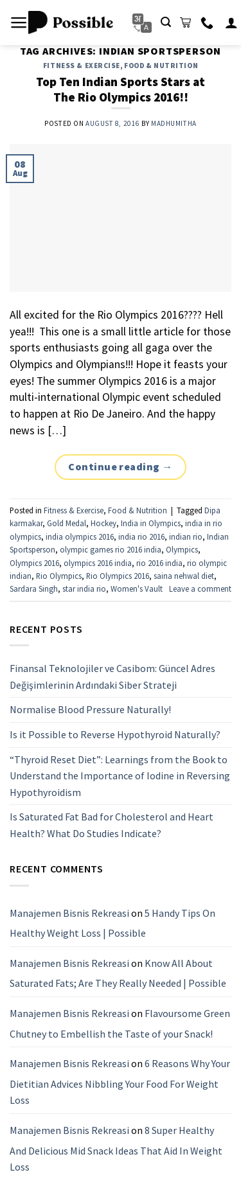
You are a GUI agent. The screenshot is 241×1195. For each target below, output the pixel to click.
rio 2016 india (159, 563)
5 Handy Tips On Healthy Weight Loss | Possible (112, 922)
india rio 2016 (141, 536)
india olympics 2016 (80, 536)
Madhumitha (174, 123)
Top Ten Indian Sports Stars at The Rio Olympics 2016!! (120, 89)
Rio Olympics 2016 (117, 576)
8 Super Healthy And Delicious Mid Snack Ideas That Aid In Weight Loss (116, 1148)
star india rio (84, 588)
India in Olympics (151, 523)
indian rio (185, 536)
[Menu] (19, 22)
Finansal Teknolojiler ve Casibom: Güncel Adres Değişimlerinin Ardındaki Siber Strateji (112, 676)
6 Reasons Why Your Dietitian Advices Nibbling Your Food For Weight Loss (120, 1081)
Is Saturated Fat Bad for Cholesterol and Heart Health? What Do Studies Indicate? (111, 825)
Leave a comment (200, 588)
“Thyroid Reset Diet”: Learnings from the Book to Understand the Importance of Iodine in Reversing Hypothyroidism (120, 775)
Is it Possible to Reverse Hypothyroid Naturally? (115, 734)
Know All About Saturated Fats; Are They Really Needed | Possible (118, 972)
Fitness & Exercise (81, 65)
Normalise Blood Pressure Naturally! (90, 709)
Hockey (103, 523)
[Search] (166, 22)
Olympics (182, 549)
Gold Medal (66, 523)
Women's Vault (137, 588)
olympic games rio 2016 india (110, 549)
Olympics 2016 (34, 563)
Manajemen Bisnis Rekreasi (69, 912)
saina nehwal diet (184, 576)
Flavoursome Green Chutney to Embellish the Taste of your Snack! (120, 1023)
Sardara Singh (34, 588)
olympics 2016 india (98, 563)
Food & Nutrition (161, 65)
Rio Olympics (59, 576)
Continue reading (120, 467)
